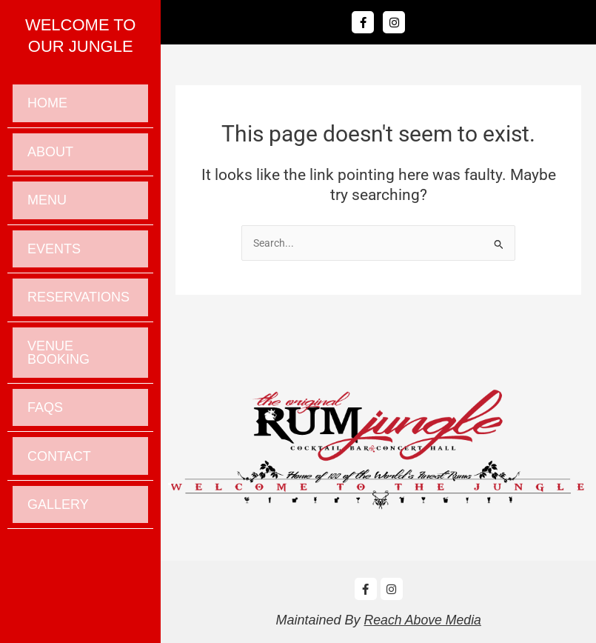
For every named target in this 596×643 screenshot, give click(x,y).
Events (54, 268)
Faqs (45, 443)
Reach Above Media (422, 620)
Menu (47, 214)
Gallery (58, 551)
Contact (59, 497)
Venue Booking (58, 383)
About (50, 160)
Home (47, 106)
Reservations (78, 322)
